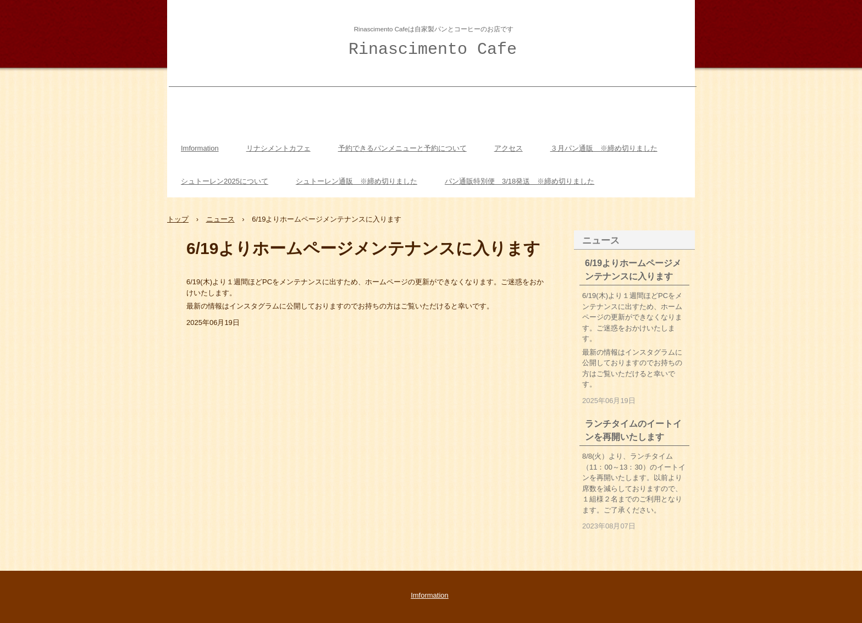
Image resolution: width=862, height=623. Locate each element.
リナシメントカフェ (278, 148)
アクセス (508, 148)
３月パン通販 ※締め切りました (603, 148)
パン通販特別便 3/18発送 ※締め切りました (519, 181)
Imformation (200, 148)
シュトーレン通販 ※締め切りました (356, 181)
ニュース (220, 219)
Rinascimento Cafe (433, 49)
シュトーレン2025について (224, 181)
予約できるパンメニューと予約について (402, 148)
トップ (178, 219)
